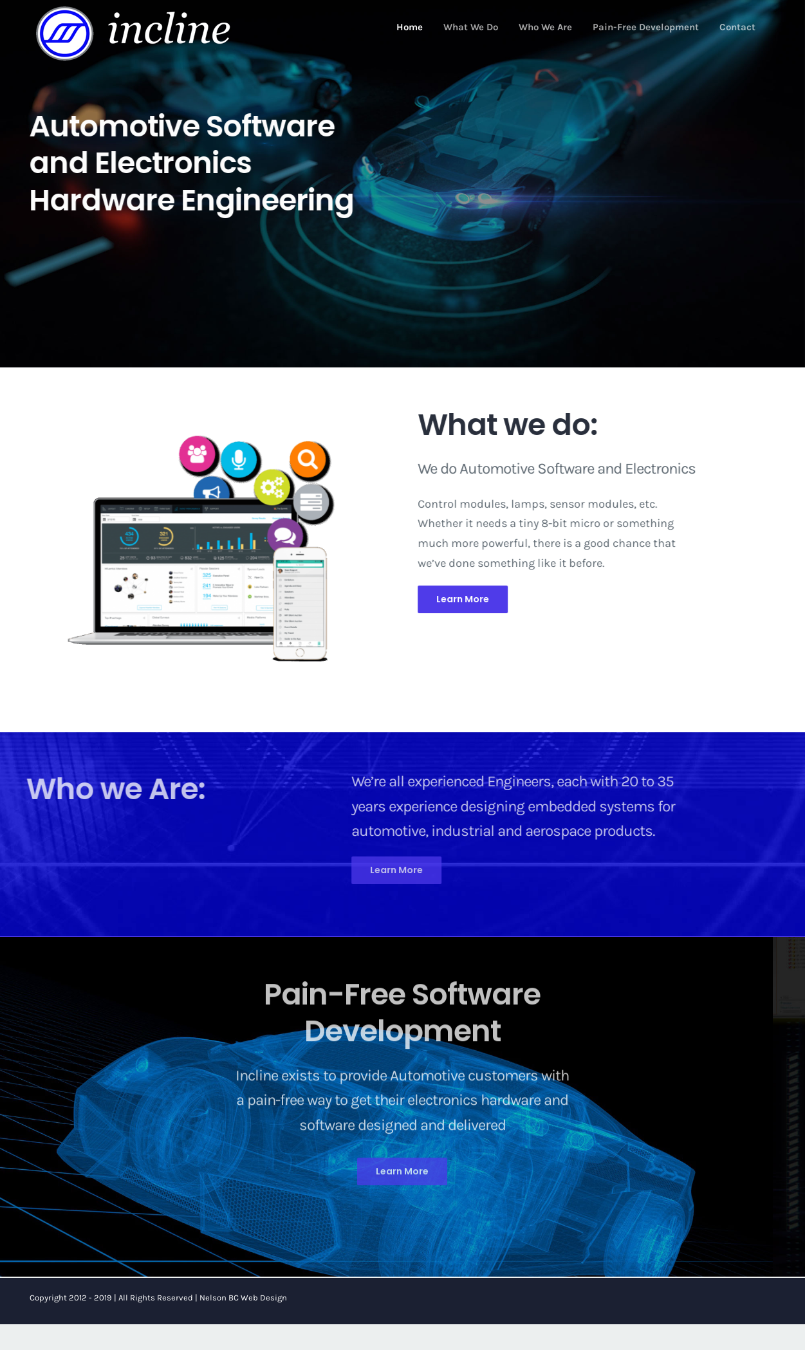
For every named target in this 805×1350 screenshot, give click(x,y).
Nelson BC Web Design (243, 1297)
